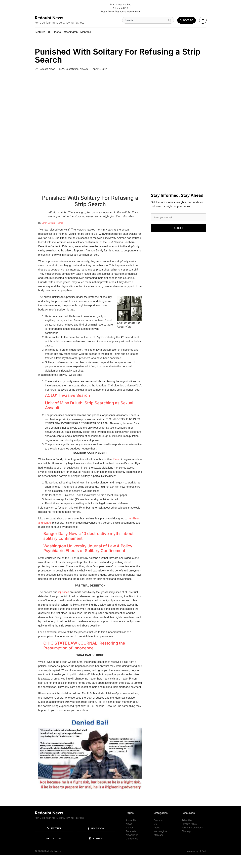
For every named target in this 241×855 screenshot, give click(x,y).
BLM (61, 68)
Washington (160, 831)
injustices (63, 592)
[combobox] (144, 20)
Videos (129, 827)
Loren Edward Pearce (52, 223)
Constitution (71, 68)
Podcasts (131, 831)
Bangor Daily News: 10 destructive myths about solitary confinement (88, 536)
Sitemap (186, 831)
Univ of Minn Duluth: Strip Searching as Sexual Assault (89, 405)
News (129, 823)
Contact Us (132, 838)
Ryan (116, 459)
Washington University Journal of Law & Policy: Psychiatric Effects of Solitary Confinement (88, 548)
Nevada (84, 68)
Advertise (187, 820)
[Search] (170, 20)
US (155, 823)
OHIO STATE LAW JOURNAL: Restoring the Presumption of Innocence (84, 645)
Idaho (157, 827)
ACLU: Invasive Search (67, 395)
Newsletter (132, 834)
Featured (159, 820)
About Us (131, 820)
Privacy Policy (189, 823)
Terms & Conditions (192, 827)
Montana (159, 834)
